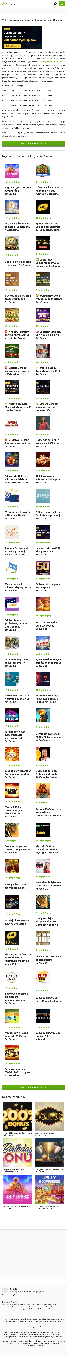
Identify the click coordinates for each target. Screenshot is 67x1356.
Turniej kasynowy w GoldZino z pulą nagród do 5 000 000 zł (49, 1206)
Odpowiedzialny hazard (25, 1321)
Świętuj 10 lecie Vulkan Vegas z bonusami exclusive (17, 1169)
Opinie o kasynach (45, 1224)
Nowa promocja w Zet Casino (52, 61)
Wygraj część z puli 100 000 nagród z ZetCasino (17, 1206)
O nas (16, 1294)
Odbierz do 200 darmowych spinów (33, 144)
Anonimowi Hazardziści (53, 1321)
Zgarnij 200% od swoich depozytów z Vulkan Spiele (17, 1133)
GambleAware (39, 1321)
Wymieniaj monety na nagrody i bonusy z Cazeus (49, 1133)
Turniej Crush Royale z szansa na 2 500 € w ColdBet (49, 1169)
